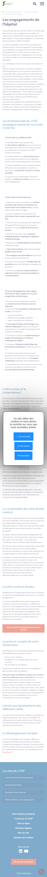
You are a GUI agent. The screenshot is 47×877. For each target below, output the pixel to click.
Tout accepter (23, 436)
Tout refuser (23, 446)
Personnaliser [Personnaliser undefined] (23, 456)
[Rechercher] (35, 4)
